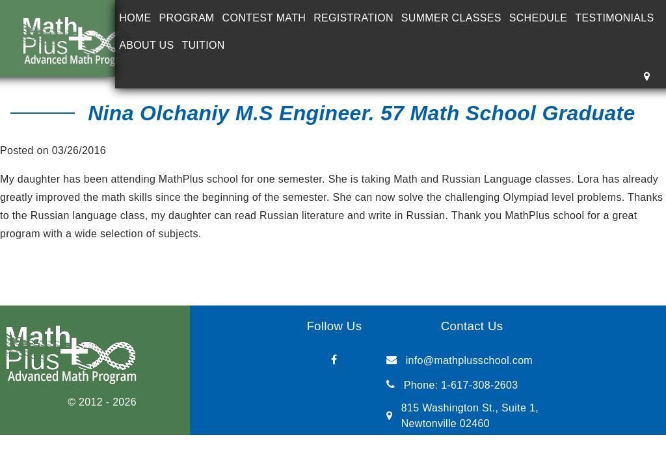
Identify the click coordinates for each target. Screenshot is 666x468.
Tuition (202, 45)
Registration (353, 17)
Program (187, 17)
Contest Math (264, 17)
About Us (146, 45)
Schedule (538, 17)
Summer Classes (451, 17)
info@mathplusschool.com (469, 360)
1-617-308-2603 (479, 385)
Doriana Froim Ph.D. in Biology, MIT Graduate (134, 262)
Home (135, 17)
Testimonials (614, 17)
